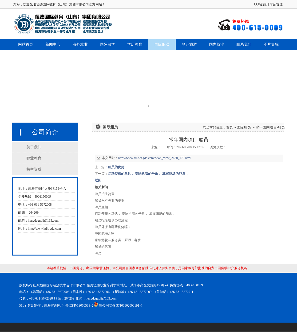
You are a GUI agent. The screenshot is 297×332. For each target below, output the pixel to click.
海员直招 (101, 207)
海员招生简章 (105, 194)
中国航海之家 (105, 233)
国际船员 (244, 127)
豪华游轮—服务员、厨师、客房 (118, 240)
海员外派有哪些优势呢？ (113, 227)
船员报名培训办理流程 (111, 220)
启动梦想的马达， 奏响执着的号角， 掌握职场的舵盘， (148, 174)
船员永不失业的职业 (109, 200)
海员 (98, 253)
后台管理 (276, 4)
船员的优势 (116, 167)
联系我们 (260, 4)
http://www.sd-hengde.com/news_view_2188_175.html (154, 158)
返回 (98, 180)
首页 (229, 127)
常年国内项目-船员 (270, 127)
